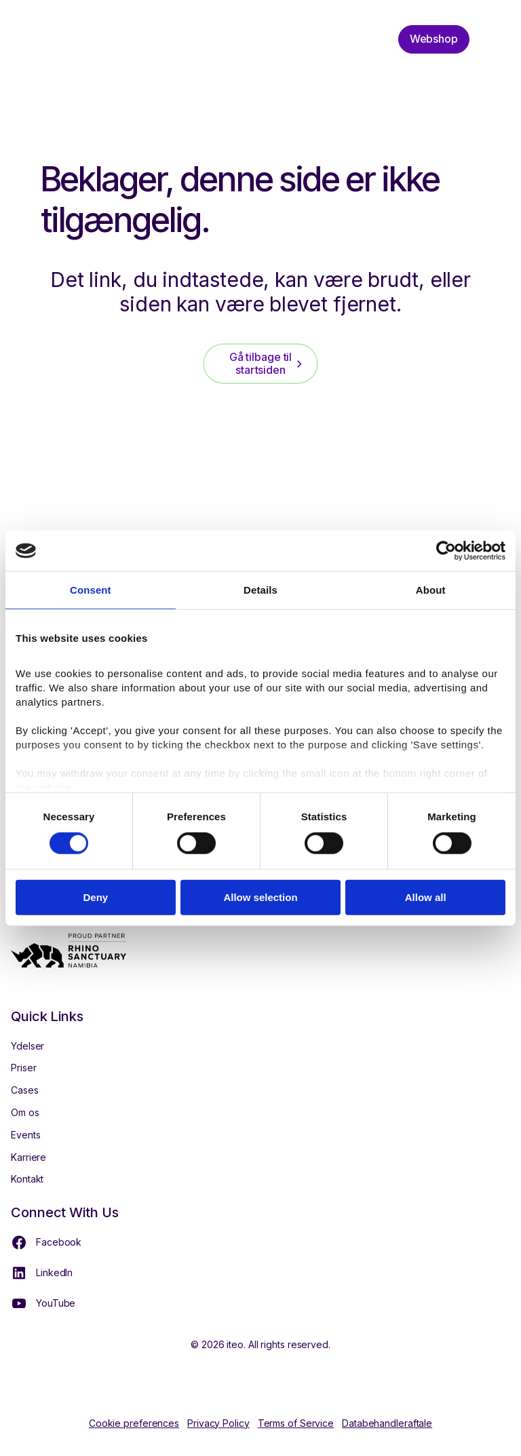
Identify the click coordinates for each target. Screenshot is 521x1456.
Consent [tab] (90, 590)
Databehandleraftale (387, 1423)
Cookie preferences (134, 1423)
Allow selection (260, 897)
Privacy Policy (218, 1423)
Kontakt (27, 1179)
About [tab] (431, 590)
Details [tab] (260, 590)
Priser (23, 1067)
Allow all (425, 897)
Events (25, 1135)
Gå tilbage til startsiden (260, 363)
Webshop (434, 38)
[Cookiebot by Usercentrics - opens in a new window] (446, 551)
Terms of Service (296, 1423)
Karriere (28, 1157)
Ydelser (27, 1046)
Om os (25, 1112)
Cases (25, 1090)
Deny (95, 897)
